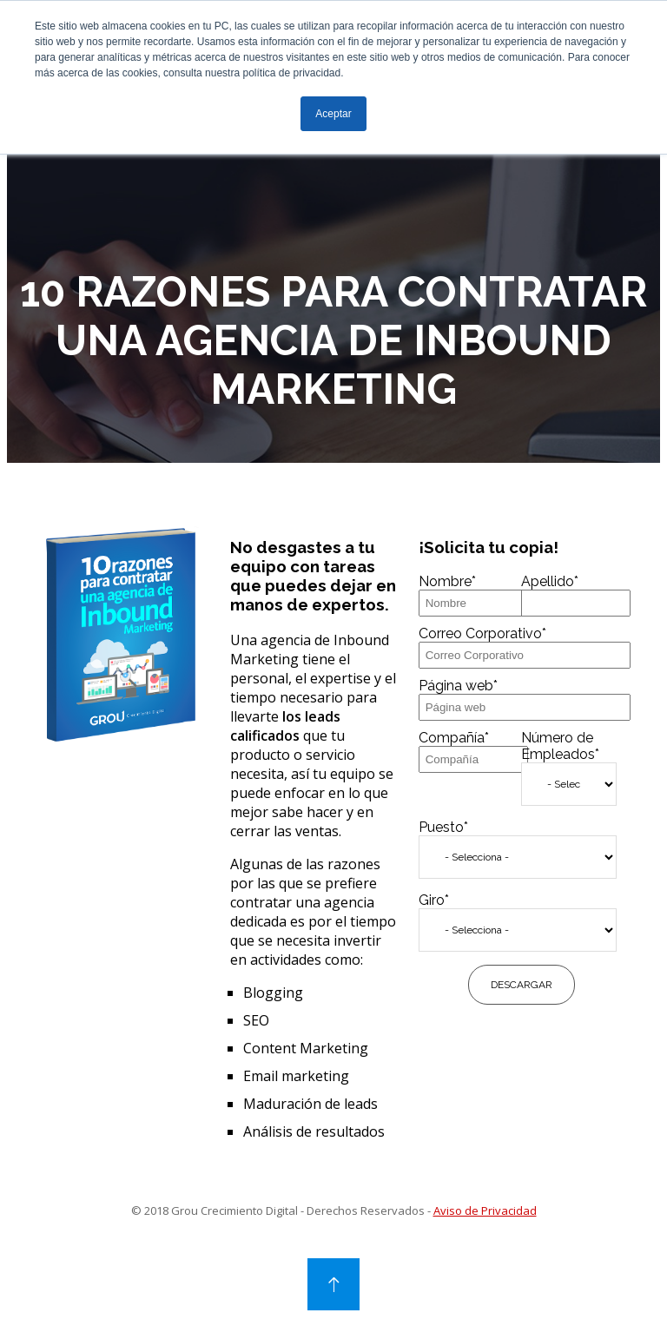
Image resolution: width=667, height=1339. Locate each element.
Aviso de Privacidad (485, 1232)
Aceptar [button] (333, 114)
